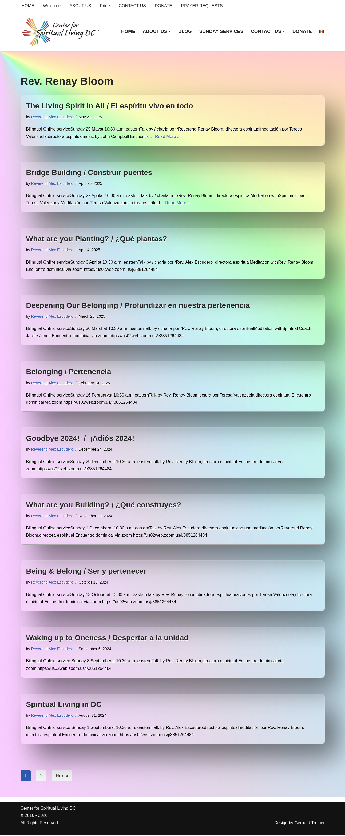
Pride (105, 5)
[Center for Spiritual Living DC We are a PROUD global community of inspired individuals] (61, 31)
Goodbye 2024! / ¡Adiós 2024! (80, 439)
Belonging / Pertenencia (68, 372)
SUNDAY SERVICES (221, 31)
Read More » (168, 136)
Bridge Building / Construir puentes (89, 172)
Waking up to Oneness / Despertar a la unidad (107, 638)
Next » (62, 776)
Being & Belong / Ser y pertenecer (86, 572)
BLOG (185, 31)
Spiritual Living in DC (64, 705)
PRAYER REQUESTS (202, 5)
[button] (169, 31)
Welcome (52, 5)
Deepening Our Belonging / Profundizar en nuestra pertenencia (138, 305)
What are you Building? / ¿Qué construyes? (103, 505)
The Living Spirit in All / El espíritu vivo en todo (109, 106)
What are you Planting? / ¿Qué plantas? (96, 239)
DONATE (163, 5)
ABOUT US (81, 5)
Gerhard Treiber (310, 824)
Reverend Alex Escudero (52, 117)
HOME (28, 5)
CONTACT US (132, 5)
